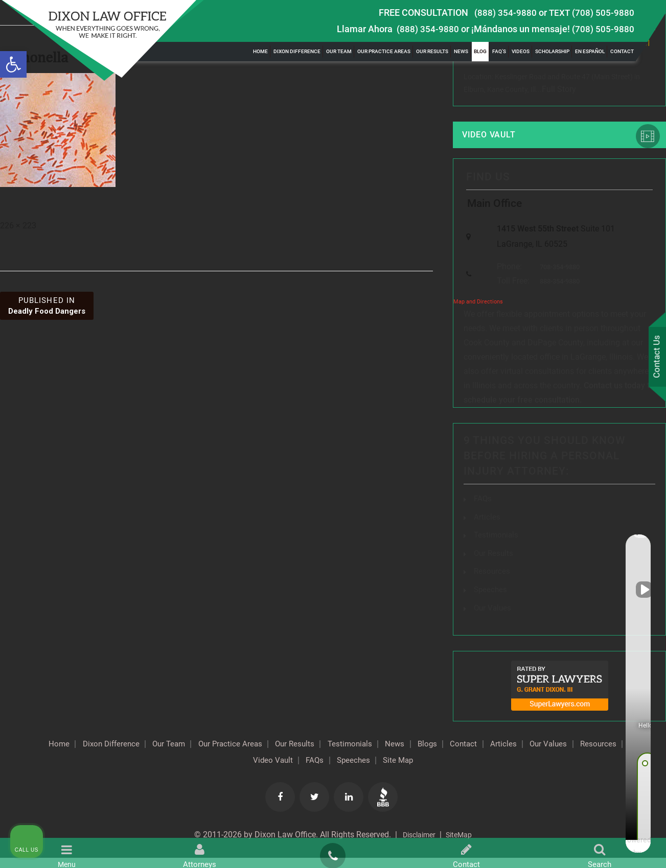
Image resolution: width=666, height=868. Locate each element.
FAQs (483, 510)
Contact (622, 51)
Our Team (339, 51)
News (461, 51)
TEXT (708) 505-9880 (591, 12)
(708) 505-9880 (603, 29)
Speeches (412, 770)
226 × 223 (18, 225)
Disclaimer (416, 845)
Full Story (559, 91)
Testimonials (406, 754)
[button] (13, 64)
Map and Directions (478, 314)
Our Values (206, 770)
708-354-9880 (557, 278)
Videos (521, 51)
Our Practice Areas (383, 51)
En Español (590, 51)
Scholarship (552, 51)
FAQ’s (499, 51)
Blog (480, 51)
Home (260, 51)
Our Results (432, 51)
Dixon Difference (296, 51)
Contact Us (655, 358)
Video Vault (497, 138)
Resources (262, 770)
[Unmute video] (485, 541)
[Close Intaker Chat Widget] (632, 541)
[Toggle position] (611, 541)
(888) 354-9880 (505, 12)
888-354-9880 (557, 293)
